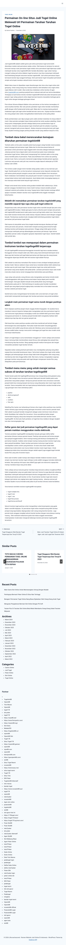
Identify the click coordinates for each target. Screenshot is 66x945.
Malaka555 (7, 728)
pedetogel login (9, 860)
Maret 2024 (8, 619)
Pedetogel (7, 894)
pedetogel (7, 862)
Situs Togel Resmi (10, 762)
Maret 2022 (8, 659)
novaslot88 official (10, 907)
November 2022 (10, 648)
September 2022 (10, 654)
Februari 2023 (9, 641)
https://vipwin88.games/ (12, 744)
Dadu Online (8, 852)
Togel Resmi (8, 891)
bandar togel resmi (10, 899)
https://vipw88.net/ (10, 718)
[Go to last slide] (4, 561)
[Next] (61, 561)
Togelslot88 (8, 699)
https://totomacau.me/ (11, 768)
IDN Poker (7, 778)
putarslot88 (8, 804)
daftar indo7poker (10, 868)
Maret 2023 (8, 638)
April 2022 (8, 656)
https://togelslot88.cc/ (11, 731)
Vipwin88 (7, 702)
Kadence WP (33, 940)
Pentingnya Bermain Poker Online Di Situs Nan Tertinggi (22, 594)
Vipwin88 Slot (8, 736)
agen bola (7, 920)
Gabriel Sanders (10, 30)
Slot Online (8, 675)
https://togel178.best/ (11, 818)
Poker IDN (7, 870)
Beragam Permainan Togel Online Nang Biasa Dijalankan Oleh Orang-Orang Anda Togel (32, 599)
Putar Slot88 (8, 823)
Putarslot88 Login (10, 910)
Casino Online (9, 667)
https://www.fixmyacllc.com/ (13, 720)
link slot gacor (8, 889)
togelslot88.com (13, 92)
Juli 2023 (8, 630)
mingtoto (7, 897)
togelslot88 (7, 807)
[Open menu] (62, 3)
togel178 (7, 710)
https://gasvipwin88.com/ (12, 757)
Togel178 (7, 739)
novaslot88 (7, 765)
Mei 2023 (8, 633)
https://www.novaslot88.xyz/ (13, 789)
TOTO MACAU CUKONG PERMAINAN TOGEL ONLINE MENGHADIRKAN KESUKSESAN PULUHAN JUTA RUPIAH (16, 559)
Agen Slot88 (8, 836)
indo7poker (7, 797)
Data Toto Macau (9, 857)
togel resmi (7, 886)
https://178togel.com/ (11, 815)
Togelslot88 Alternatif (11, 781)
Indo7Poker (7, 844)
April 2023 (8, 635)
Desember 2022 (10, 646)
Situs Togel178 (9, 741)
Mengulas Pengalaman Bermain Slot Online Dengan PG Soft (23, 604)
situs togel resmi (9, 770)
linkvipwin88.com (9, 754)
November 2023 (10, 625)
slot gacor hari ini (9, 812)
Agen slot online (9, 802)
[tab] (29, 574)
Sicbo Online (8, 855)
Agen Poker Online (10, 841)
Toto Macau (8, 704)
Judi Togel (8, 670)
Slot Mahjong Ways (10, 839)
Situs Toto (7, 776)
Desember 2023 (10, 622)
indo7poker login (9, 873)
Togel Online (8, 14)
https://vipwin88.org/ (11, 723)
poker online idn (9, 876)
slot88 (6, 760)
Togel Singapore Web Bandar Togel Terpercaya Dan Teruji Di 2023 (17, 531)
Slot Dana (7, 726)
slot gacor (7, 915)
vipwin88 (7, 733)
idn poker (7, 712)
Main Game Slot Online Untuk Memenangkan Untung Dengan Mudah (26, 590)
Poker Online (9, 673)
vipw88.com (8, 749)
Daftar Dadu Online (10, 865)
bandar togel (8, 786)
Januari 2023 (9, 643)
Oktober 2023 (9, 627)
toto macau (7, 783)
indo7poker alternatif (11, 833)
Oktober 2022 (9, 651)
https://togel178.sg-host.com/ (14, 820)
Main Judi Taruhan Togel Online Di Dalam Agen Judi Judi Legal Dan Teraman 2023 (49, 531)
